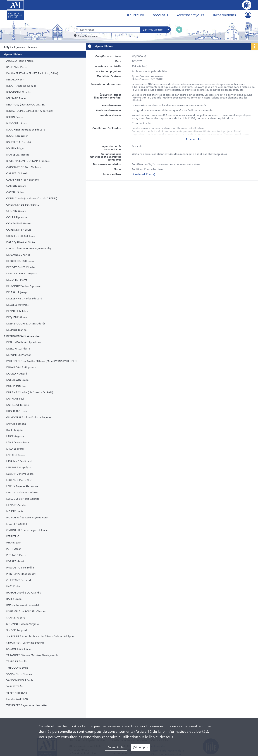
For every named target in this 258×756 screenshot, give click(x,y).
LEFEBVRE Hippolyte (18, 467)
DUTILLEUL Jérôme (17, 405)
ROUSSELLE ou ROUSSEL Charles (26, 611)
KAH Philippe (14, 430)
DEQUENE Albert (16, 317)
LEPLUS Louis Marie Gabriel (22, 498)
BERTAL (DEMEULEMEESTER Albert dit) (29, 110)
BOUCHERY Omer (17, 135)
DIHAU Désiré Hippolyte (21, 367)
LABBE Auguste (15, 436)
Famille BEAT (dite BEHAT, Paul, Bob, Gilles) (32, 73)
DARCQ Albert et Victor (21, 242)
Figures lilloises (13, 54)
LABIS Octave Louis (17, 442)
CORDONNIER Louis (18, 229)
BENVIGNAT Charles (18, 92)
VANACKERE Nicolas (19, 674)
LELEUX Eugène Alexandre (22, 486)
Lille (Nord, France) (143, 174)
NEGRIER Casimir (16, 523)
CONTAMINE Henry (18, 223)
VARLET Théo (14, 686)
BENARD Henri (15, 79)
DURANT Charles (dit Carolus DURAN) (29, 392)
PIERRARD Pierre (16, 555)
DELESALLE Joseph (17, 292)
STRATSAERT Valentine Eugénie (25, 642)
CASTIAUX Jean (15, 192)
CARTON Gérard (16, 186)
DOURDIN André (16, 373)
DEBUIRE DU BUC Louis (20, 261)
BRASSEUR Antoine (17, 154)
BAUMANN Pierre (16, 67)
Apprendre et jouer (190, 15)
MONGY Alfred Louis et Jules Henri (27, 517)
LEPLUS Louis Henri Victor (22, 492)
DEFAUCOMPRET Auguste (21, 273)
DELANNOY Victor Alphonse (23, 286)
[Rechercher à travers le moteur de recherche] (109, 29)
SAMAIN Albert (15, 617)
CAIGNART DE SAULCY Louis (23, 167)
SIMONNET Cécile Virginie (22, 624)
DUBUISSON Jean (16, 386)
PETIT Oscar (13, 548)
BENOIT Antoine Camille (21, 85)
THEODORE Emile (17, 667)
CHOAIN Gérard (16, 211)
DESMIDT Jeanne (16, 329)
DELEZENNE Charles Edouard (24, 298)
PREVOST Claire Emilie (20, 567)
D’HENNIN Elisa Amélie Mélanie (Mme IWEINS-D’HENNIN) (42, 361)
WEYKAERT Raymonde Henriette (26, 705)
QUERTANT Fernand (18, 580)
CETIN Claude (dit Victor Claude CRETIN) (31, 198)
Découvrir (160, 15)
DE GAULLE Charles (18, 254)
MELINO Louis (14, 511)
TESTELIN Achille (16, 661)
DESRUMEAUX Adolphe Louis (23, 342)
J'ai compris (140, 747)
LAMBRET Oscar (15, 455)
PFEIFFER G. (13, 536)
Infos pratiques (224, 15)
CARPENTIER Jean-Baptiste (22, 179)
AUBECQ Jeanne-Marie (20, 60)
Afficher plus (193, 139)
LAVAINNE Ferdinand (19, 461)
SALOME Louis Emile (18, 649)
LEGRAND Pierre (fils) (19, 480)
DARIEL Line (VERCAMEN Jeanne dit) (28, 248)
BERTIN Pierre (14, 117)
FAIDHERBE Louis (16, 411)
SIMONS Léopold (16, 630)
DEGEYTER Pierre (16, 279)
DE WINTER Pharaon (19, 354)
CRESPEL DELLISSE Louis (20, 236)
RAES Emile (13, 586)
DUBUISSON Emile (17, 379)
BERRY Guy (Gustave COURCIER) (26, 104)
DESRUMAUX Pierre (18, 348)
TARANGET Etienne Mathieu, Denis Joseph (32, 655)
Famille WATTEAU (17, 699)
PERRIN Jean (13, 542)
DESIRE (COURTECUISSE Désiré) (25, 323)
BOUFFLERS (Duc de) (18, 142)
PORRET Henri (15, 561)
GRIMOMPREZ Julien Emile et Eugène (28, 417)
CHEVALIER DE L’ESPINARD (22, 204)
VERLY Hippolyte (16, 692)
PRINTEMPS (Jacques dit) (21, 573)
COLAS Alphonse (16, 217)
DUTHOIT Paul (15, 398)
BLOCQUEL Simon (17, 123)
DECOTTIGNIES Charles (20, 267)
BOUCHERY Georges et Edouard (25, 129)
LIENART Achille (16, 505)
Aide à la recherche (88, 35)
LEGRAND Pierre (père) (20, 473)
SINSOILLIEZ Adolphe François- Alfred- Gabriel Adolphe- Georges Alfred (42, 636)
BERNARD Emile (16, 98)
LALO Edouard (15, 448)
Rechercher (135, 15)
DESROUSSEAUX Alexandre (23, 336)
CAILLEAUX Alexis (17, 173)
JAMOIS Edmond (16, 423)
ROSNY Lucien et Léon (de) (22, 605)
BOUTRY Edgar (15, 148)
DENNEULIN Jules (17, 311)
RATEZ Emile (14, 598)
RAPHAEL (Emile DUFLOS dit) (24, 592)
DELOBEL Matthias (17, 304)
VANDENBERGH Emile (19, 680)
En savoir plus (116, 747)
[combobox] (155, 29)
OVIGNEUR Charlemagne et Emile (27, 530)
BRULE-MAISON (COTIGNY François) (28, 160)
